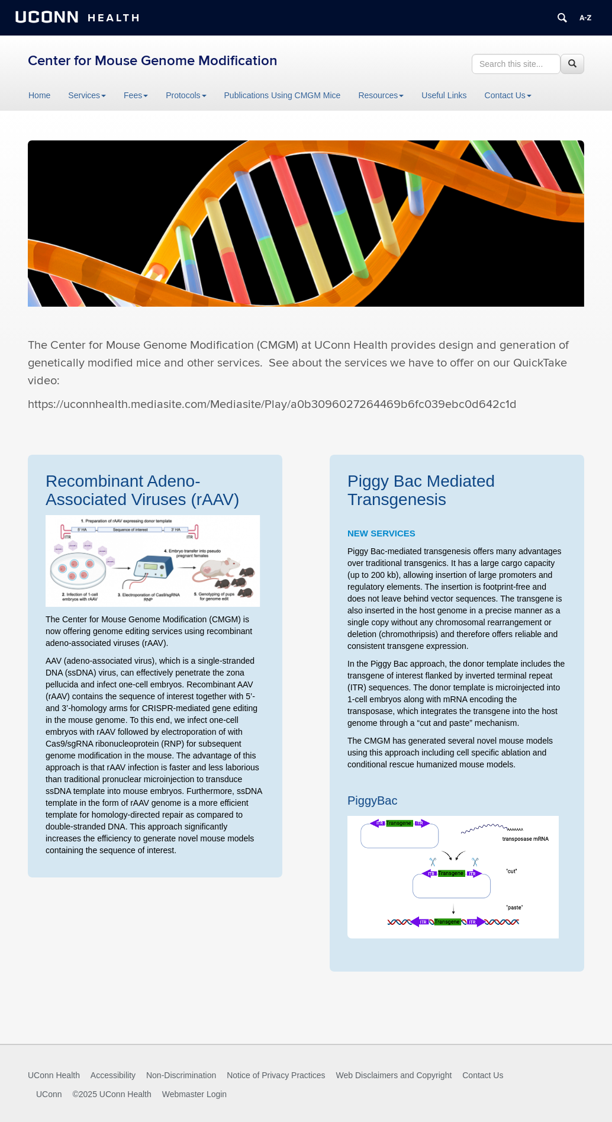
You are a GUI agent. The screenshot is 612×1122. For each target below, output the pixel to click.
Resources (381, 95)
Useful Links (443, 95)
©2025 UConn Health (111, 1094)
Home (39, 95)
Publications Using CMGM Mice (282, 95)
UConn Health (54, 1075)
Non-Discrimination (181, 1075)
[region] (306, 226)
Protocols (186, 95)
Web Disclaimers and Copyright (394, 1075)
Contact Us (508, 95)
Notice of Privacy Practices (276, 1075)
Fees (136, 95)
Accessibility (113, 1075)
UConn (49, 1094)
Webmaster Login (194, 1094)
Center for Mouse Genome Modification (153, 60)
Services (87, 95)
